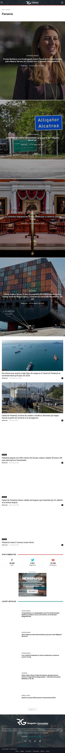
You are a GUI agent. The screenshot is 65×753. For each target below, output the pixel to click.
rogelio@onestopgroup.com (35, 736)
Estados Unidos (32, 55)
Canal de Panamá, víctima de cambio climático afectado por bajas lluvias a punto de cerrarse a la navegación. (30, 416)
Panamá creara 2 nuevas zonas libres (18, 542)
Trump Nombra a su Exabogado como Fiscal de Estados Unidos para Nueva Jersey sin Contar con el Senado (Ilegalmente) (40, 614)
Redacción (5, 378)
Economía (32, 291)
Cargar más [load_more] (32, 709)
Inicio (3, 9)
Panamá (4, 370)
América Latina (26, 695)
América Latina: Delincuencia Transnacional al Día (39, 698)
